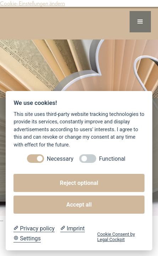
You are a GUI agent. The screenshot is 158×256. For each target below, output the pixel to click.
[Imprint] (72, 228)
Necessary (60, 158)
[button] (140, 21)
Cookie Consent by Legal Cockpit (116, 236)
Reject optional (79, 183)
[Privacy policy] (33, 228)
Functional (112, 158)
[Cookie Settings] (26, 238)
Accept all (79, 204)
